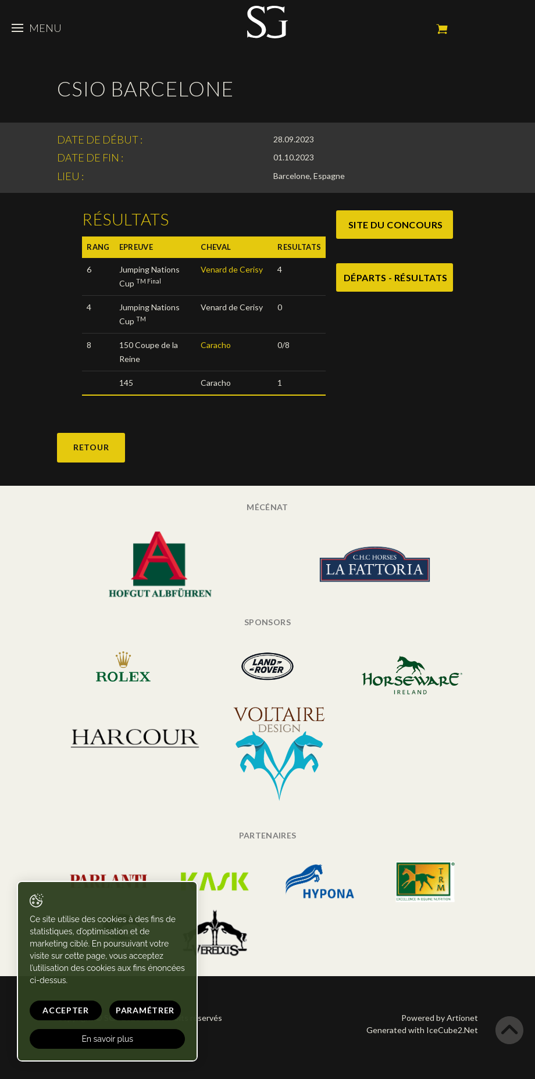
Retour (91, 447)
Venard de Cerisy (232, 269)
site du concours (395, 224)
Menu (37, 27)
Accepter (60, 1010)
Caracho (216, 345)
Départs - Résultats (396, 277)
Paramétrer (133, 1010)
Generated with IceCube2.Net (422, 1030)
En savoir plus (101, 1039)
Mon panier (442, 29)
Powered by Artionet (439, 1018)
